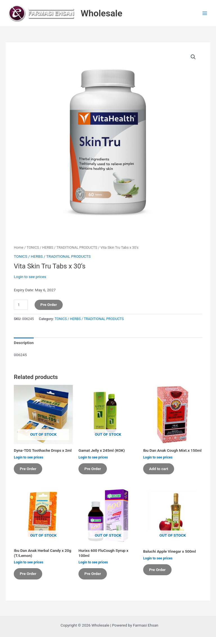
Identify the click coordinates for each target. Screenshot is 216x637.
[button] (193, 57)
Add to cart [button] (158, 468)
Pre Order (48, 304)
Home (18, 247)
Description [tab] (23, 342)
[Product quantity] (21, 305)
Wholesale (101, 13)
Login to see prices (30, 276)
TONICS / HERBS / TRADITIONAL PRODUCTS (62, 247)
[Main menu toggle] (204, 13)
